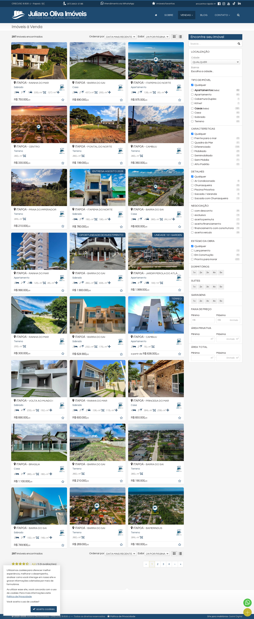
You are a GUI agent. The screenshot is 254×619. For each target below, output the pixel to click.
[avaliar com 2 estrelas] (16, 564)
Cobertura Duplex (217, 99)
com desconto (217, 210)
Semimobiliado (217, 155)
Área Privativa (201, 328)
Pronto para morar (217, 259)
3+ (207, 272)
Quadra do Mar (217, 142)
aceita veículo (217, 232)
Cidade (195, 57)
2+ (201, 272)
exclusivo (217, 215)
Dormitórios (200, 266)
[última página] (180, 564)
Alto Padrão (217, 164)
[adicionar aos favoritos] (63, 100)
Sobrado (217, 117)
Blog (203, 15)
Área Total (199, 347)
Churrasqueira (217, 185)
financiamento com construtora (217, 228)
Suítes (195, 280)
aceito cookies (44, 609)
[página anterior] (146, 564)
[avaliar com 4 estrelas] (23, 564)
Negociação (200, 205)
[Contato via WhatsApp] (247, 603)
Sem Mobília (217, 160)
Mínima (195, 334)
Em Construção (217, 255)
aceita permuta (217, 219)
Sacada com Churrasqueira (217, 198)
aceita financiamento (217, 223)
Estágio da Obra (203, 241)
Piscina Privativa (217, 189)
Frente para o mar (217, 138)
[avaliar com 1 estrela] (13, 564)
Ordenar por (96, 36)
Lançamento (217, 250)
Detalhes (197, 171)
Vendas (186, 15)
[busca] (238, 15)
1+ (194, 272)
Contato (222, 15)
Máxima (221, 334)
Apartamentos (217, 90)
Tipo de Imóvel (201, 80)
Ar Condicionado (217, 181)
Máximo (221, 315)
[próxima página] (175, 564)
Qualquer (200, 85)
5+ (221, 272)
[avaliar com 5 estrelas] (27, 564)
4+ (214, 272)
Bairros (195, 67)
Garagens (198, 295)
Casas (217, 108)
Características (203, 128)
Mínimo (195, 315)
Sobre (168, 15)
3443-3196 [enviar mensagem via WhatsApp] (75, 4)
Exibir (141, 36)
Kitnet (217, 103)
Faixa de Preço (201, 309)
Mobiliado (217, 151)
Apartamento (217, 94)
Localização (200, 51)
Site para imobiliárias (217, 616)
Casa (217, 112)
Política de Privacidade (122, 616)
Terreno (217, 121)
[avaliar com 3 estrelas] (20, 564)
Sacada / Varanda (217, 194)
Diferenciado (217, 146)
